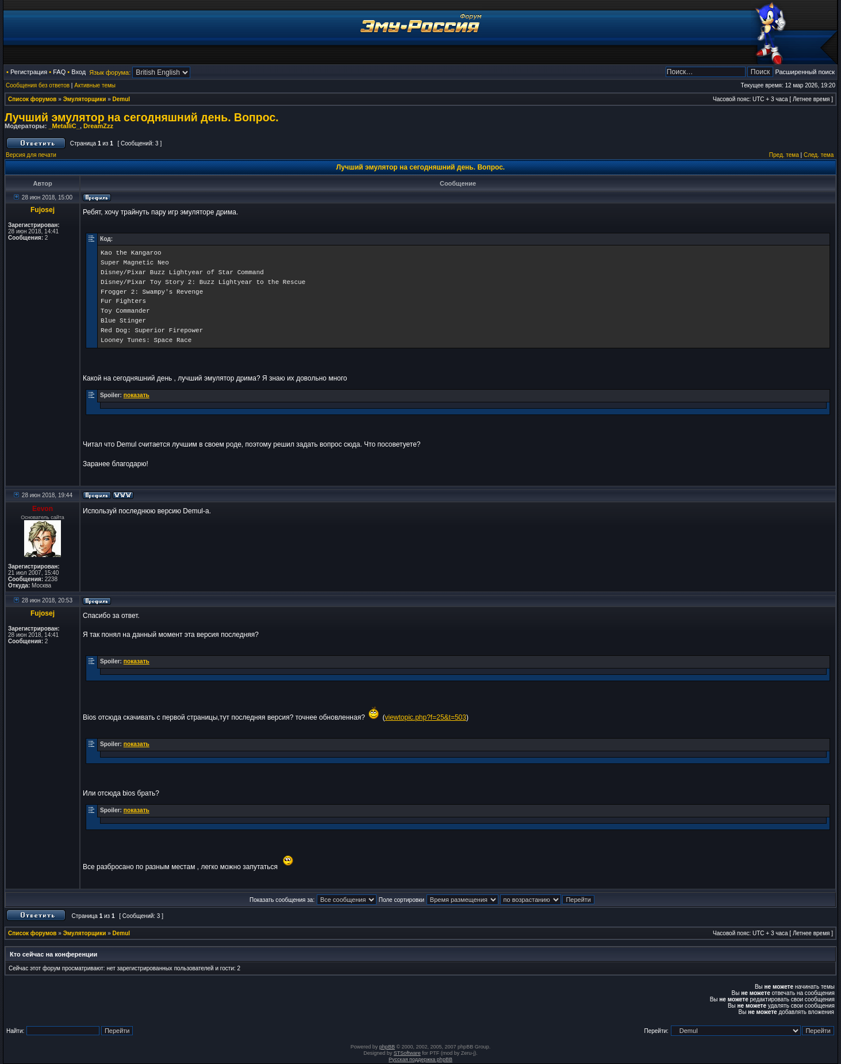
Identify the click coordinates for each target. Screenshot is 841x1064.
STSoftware (407, 1053)
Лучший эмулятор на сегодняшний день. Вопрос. (142, 117)
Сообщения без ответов (38, 85)
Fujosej (42, 210)
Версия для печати (31, 155)
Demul (121, 99)
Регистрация (28, 71)
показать (136, 395)
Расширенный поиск (805, 71)
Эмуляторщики (84, 99)
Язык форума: (109, 72)
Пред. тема (784, 155)
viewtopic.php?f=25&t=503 (425, 717)
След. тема (819, 155)
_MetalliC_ (63, 125)
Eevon (42, 509)
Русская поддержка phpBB (420, 1059)
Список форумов (32, 99)
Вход (78, 71)
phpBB (387, 1047)
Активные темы (95, 85)
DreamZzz (98, 125)
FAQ (59, 71)
